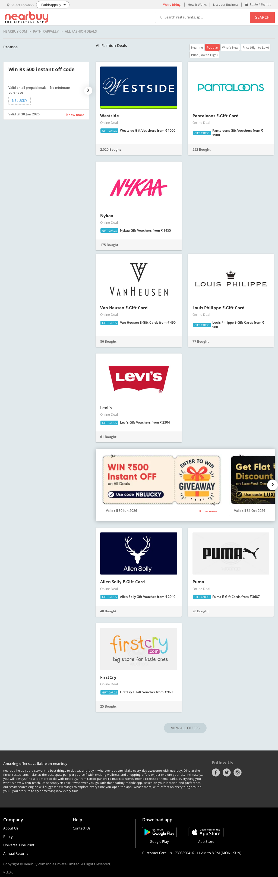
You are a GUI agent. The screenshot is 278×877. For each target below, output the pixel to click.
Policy (8, 836)
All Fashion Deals (81, 31)
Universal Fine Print (18, 845)
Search (262, 17)
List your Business (225, 4)
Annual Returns (15, 853)
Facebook (216, 772)
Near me (197, 47)
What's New (230, 47)
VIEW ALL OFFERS (185, 727)
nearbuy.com (15, 31)
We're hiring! (172, 4)
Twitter (227, 772)
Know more (75, 114)
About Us (10, 828)
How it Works (197, 4)
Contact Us (81, 828)
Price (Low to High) (204, 55)
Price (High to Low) (255, 47)
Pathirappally (46, 31)
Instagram (237, 772)
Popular (212, 47)
